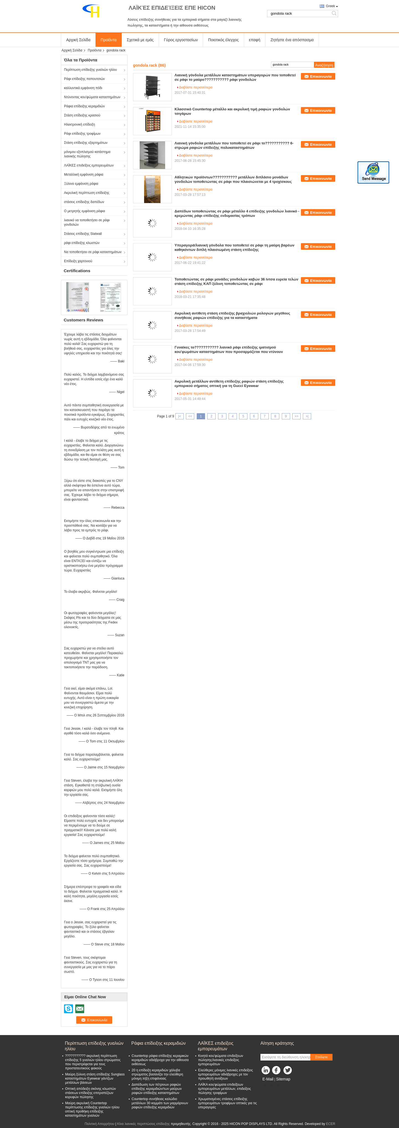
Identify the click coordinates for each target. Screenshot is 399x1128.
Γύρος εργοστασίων (181, 40)
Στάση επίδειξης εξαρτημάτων (86, 143)
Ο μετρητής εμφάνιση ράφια (84, 211)
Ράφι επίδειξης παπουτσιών (84, 79)
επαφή (254, 40)
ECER (330, 1124)
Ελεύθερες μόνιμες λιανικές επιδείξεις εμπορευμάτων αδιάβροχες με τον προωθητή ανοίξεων (225, 1074)
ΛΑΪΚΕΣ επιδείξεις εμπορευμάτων (89, 165)
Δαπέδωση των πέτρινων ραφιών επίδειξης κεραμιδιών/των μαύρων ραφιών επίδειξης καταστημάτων (157, 1089)
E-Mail (267, 1079)
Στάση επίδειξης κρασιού (82, 115)
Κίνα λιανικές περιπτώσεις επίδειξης (143, 1124)
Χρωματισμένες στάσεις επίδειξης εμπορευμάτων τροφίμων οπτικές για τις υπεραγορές (227, 1103)
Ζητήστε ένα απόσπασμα (292, 40)
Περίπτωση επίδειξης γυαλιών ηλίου (90, 70)
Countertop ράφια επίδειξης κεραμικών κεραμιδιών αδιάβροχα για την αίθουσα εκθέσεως (160, 1060)
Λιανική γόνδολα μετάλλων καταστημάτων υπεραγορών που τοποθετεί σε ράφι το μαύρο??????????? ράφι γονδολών (235, 77)
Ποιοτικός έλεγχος (223, 40)
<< (190, 416)
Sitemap (283, 1079)
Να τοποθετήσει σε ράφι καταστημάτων (93, 252)
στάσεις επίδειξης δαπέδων (84, 202)
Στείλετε (321, 1057)
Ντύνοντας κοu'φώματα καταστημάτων (92, 97)
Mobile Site (270, 1086)
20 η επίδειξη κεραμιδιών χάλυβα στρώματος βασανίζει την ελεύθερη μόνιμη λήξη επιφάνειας (157, 1074)
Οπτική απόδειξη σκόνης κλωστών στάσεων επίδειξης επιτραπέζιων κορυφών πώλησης (90, 1093)
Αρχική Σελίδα (78, 40)
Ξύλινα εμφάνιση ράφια (81, 184)
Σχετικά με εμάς (140, 40)
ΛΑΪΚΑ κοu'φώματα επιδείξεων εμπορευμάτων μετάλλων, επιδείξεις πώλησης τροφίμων (224, 1089)
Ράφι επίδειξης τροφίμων (82, 134)
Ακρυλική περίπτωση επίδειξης (86, 193)
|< (179, 416)
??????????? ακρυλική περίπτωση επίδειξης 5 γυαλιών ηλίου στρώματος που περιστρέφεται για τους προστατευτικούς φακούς (93, 1062)
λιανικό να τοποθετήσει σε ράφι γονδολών (87, 222)
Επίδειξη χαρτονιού (78, 261)
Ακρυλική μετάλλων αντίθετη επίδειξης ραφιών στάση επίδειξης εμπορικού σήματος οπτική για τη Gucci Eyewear (229, 383)
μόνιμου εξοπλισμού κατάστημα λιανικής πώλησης (87, 154)
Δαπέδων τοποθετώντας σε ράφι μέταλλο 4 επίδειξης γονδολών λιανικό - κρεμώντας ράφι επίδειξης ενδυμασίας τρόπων (237, 213)
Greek (330, 6)
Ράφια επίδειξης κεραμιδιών (84, 106)
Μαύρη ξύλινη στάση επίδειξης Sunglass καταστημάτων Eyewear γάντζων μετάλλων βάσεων (95, 1078)
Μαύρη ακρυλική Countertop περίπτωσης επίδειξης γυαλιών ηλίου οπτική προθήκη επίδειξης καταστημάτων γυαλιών (92, 1109)
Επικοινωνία (321, 76)
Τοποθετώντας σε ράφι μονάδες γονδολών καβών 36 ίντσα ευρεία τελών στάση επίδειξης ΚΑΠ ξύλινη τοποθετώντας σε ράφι (236, 281)
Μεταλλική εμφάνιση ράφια (83, 174)
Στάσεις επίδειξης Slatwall (83, 234)
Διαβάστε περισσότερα (196, 87)
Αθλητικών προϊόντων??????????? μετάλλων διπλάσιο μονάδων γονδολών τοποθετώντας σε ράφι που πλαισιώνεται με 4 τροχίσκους (233, 179)
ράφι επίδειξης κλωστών (81, 243)
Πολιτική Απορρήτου (99, 1124)
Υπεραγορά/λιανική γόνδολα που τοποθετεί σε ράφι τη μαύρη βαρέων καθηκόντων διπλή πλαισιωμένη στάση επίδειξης (234, 247)
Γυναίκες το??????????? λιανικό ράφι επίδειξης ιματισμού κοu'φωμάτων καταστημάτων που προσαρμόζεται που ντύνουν (229, 349)
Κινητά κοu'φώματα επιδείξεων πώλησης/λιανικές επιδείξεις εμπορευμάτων (220, 1060)
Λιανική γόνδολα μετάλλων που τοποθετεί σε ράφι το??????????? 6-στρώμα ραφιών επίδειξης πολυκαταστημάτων (234, 145)
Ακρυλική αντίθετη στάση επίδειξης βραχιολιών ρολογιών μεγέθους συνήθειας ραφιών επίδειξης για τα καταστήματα (232, 315)
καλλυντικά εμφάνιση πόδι (83, 88)
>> (296, 416)
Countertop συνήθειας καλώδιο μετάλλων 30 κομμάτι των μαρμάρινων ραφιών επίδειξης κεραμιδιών (160, 1103)
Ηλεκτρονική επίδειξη (79, 124)
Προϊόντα (108, 40)
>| (307, 416)
